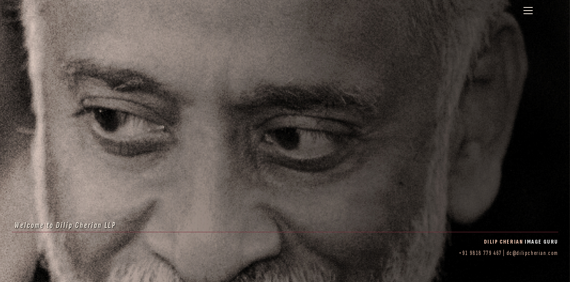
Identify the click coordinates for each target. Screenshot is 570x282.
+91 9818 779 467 (480, 253)
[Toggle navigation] (528, 10)
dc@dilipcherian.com (532, 253)
